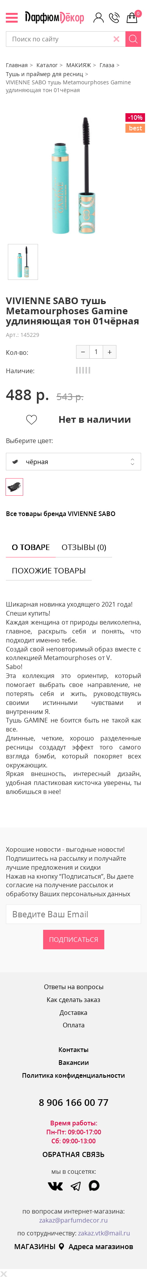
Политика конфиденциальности (73, 1075)
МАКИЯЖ (78, 65)
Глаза (107, 65)
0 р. (137, 14)
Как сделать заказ (73, 999)
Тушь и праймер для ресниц (44, 74)
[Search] (133, 39)
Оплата (74, 1025)
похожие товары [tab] (49, 570)
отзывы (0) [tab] (84, 547)
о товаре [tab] (31, 547)
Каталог (47, 65)
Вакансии (73, 1062)
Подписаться (73, 939)
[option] (73, 175)
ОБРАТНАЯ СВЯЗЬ (73, 1154)
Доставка (73, 1012)
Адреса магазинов (95, 1246)
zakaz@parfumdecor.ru (73, 1220)
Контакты (73, 1049)
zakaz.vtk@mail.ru (104, 1233)
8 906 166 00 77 (74, 1102)
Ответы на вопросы (73, 987)
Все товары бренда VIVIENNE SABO (61, 513)
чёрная (30, 461)
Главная (17, 65)
